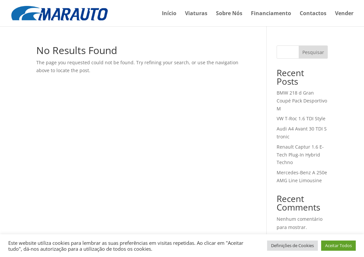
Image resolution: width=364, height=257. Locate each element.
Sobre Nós (229, 14)
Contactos (313, 14)
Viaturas (196, 14)
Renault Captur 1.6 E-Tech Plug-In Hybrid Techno (300, 155)
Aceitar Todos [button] (338, 245)
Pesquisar (313, 52)
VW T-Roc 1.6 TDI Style (301, 118)
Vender (344, 14)
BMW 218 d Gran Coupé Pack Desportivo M (302, 101)
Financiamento (271, 14)
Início (169, 14)
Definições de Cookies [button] (292, 245)
